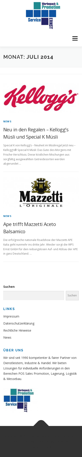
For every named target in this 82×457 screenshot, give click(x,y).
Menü (74, 38)
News (7, 121)
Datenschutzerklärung (18, 323)
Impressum (11, 316)
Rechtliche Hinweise (17, 330)
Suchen (9, 286)
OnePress (47, 441)
